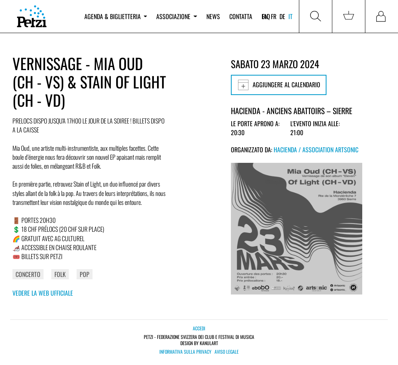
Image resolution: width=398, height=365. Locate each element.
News (213, 16)
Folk (60, 274)
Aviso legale (227, 352)
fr (273, 16)
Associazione (176, 16)
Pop (84, 274)
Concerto (28, 274)
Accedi (199, 328)
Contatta (240, 16)
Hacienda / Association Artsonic (316, 149)
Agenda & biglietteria (115, 16)
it (290, 16)
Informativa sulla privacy (185, 352)
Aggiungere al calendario (278, 85)
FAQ (266, 16)
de (282, 16)
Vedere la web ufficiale (42, 293)
